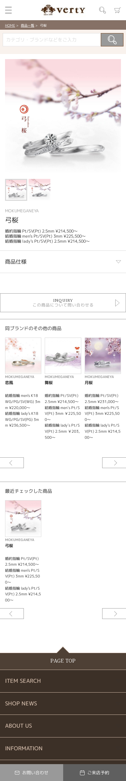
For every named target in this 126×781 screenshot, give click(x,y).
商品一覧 (27, 25)
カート (117, 10)
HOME (10, 25)
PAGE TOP (63, 661)
